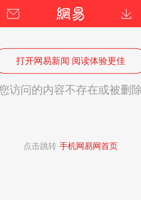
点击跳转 (70, 146)
